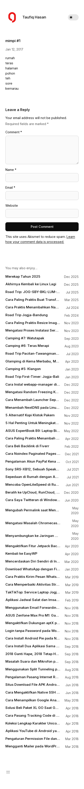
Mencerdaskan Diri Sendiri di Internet (32, 561)
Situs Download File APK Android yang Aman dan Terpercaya (32, 685)
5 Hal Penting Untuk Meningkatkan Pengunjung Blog (32, 423)
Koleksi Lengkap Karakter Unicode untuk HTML (32, 723)
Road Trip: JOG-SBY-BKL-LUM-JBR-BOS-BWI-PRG (32, 292)
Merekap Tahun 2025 (22, 277)
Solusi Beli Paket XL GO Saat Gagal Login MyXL (32, 708)
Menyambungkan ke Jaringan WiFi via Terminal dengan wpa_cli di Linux (32, 536)
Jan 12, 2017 (14, 49)
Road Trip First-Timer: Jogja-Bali (32, 377)
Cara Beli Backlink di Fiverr (27, 446)
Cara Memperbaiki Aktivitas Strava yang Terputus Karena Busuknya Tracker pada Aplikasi (32, 585)
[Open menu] (8, 772)
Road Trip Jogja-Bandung (26, 315)
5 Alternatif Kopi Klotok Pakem (30, 415)
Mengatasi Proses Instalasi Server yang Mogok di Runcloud (32, 330)
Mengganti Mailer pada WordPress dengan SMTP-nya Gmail (32, 746)
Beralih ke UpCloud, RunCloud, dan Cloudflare (32, 492)
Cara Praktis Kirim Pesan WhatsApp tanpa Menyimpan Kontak (32, 577)
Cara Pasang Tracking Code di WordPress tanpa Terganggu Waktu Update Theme (32, 716)
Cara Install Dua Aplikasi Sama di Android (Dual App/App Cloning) (32, 646)
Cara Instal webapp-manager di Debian (32, 384)
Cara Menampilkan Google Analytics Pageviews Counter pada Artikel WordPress (32, 700)
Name (10, 170)
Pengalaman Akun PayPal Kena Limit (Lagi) (32, 461)
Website (11, 205)
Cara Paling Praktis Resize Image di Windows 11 (32, 323)
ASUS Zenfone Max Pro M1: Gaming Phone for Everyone (32, 615)
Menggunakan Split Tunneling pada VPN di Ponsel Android (32, 669)
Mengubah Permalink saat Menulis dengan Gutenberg (32, 510)
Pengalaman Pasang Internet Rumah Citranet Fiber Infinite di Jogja (32, 677)
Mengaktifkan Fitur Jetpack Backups (32, 546)
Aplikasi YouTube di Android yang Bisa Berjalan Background (32, 731)
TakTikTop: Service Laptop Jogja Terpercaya (32, 592)
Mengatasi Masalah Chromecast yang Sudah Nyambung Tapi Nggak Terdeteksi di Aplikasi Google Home (32, 523)
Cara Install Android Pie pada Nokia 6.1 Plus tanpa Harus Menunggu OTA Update (32, 638)
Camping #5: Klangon (23, 369)
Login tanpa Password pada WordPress (32, 631)
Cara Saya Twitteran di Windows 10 (32, 500)
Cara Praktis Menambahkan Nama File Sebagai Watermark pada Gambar (32, 307)
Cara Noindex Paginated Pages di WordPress (32, 454)
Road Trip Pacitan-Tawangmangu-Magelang (32, 354)
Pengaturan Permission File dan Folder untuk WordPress (32, 739)
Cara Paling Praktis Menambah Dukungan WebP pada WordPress (32, 438)
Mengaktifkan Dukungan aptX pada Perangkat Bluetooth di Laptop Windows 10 (32, 623)
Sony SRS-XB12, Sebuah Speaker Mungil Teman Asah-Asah (32, 469)
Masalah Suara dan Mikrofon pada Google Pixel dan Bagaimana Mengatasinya (32, 662)
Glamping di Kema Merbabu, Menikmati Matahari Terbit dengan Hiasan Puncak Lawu (32, 361)
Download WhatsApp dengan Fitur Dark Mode (32, 569)
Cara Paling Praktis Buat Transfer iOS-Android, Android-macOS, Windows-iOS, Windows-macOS (32, 300)
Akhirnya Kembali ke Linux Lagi (30, 284)
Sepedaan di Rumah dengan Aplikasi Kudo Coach (32, 477)
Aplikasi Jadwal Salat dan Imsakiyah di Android (32, 600)
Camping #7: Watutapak (24, 338)
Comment (13, 132)
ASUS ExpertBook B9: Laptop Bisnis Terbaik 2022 (32, 431)
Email (10, 187)
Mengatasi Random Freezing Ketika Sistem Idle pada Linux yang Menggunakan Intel (32, 392)
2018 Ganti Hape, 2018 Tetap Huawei (32, 654)
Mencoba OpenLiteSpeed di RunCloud (32, 485)
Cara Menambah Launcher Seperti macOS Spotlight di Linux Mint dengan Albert (32, 400)
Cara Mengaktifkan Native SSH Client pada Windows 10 (32, 692)
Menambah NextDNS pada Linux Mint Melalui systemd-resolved (32, 408)
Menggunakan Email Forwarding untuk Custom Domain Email (32, 608)
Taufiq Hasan (34, 17)
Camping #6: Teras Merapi (27, 346)
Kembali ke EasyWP (21, 554)
